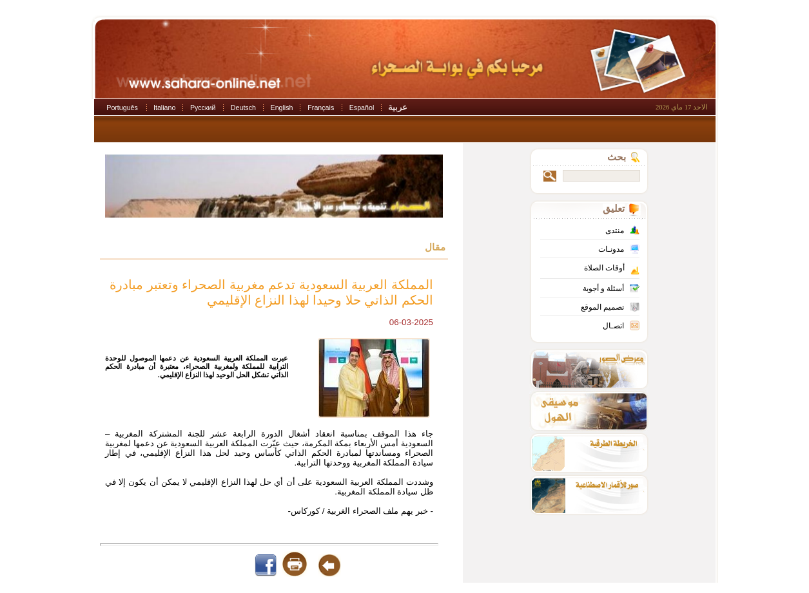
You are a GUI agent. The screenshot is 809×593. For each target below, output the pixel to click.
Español (362, 107)
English (282, 107)
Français (320, 107)
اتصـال (613, 325)
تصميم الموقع (602, 307)
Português (122, 107)
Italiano (164, 107)
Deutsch (243, 107)
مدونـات (611, 249)
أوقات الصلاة (604, 267)
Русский (203, 107)
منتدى (614, 230)
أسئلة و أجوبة (604, 288)
